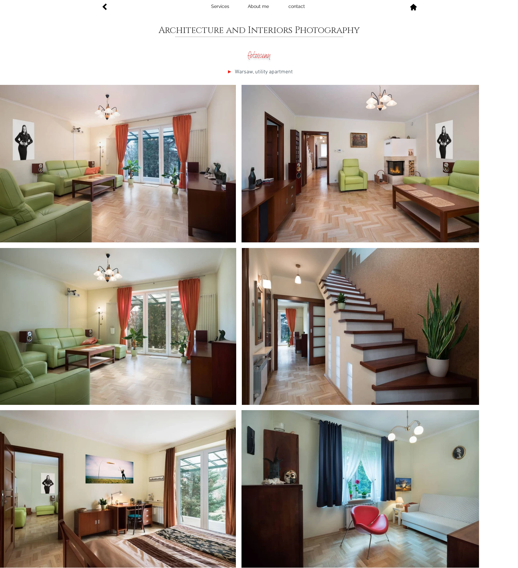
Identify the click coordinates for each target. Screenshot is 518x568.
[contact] (296, 6)
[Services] (220, 6)
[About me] (258, 6)
